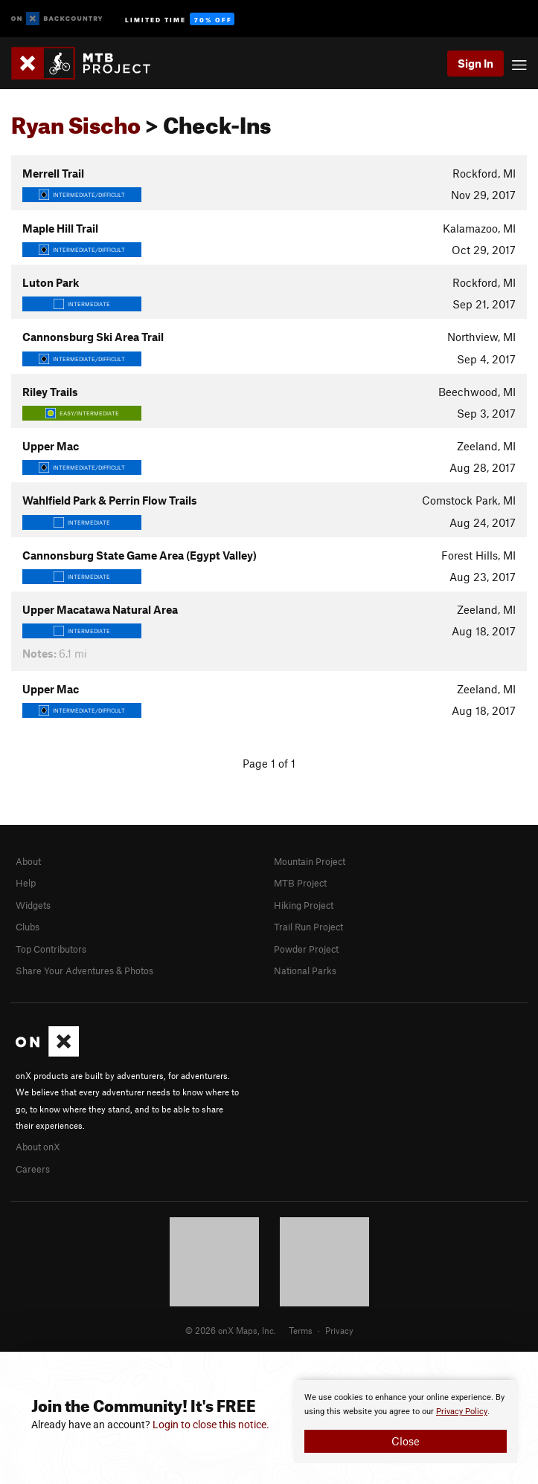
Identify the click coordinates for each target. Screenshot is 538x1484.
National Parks (305, 970)
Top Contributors (51, 949)
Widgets (33, 905)
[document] (405, 1421)
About (28, 861)
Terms (301, 1330)
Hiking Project (303, 905)
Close (405, 1441)
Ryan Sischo (76, 121)
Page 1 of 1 (269, 763)
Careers (33, 1169)
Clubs (27, 927)
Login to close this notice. (211, 1424)
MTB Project (300, 883)
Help (26, 883)
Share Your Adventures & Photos (84, 970)
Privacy (339, 1330)
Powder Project (306, 949)
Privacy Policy (461, 1411)
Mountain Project (309, 861)
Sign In (475, 63)
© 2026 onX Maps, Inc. (230, 1330)
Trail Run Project (308, 927)
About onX (38, 1147)
